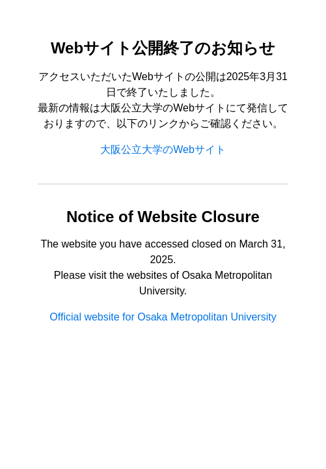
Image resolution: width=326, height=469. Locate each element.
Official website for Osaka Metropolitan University (162, 316)
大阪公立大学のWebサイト (163, 149)
